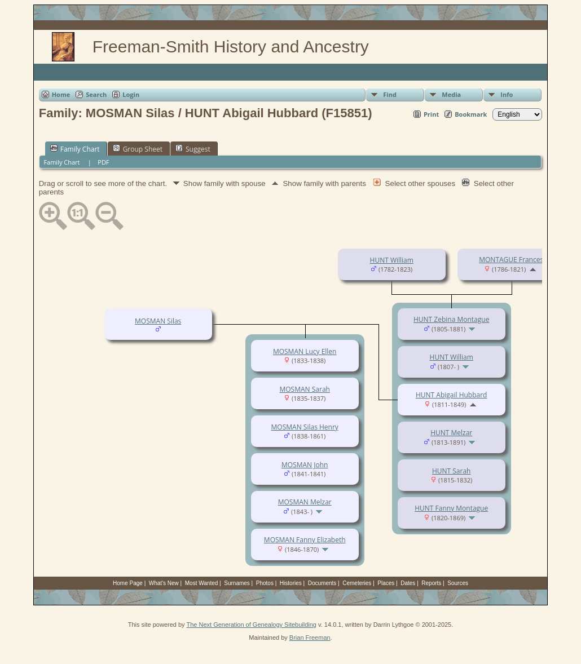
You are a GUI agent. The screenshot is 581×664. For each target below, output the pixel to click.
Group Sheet (137, 149)
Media (451, 94)
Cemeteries (356, 583)
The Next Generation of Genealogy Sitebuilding (251, 624)
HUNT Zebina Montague (451, 319)
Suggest (192, 149)
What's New (164, 583)
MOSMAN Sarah (304, 389)
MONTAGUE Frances (511, 259)
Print (431, 114)
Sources (457, 583)
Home (61, 94)
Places (385, 583)
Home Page (128, 583)
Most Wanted (201, 583)
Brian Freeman (310, 637)
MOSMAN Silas (158, 321)
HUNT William (391, 260)
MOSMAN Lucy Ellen (305, 351)
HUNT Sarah (451, 471)
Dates (407, 583)
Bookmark (471, 114)
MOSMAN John (304, 465)
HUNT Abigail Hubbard (451, 395)
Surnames (237, 583)
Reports (431, 583)
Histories (291, 583)
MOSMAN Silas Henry (304, 427)
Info (506, 94)
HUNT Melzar (451, 432)
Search (96, 94)
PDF (103, 162)
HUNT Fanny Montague (451, 508)
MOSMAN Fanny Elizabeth (305, 540)
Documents (322, 583)
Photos (265, 583)
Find (390, 94)
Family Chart (75, 149)
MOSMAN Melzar (305, 502)
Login (130, 94)
